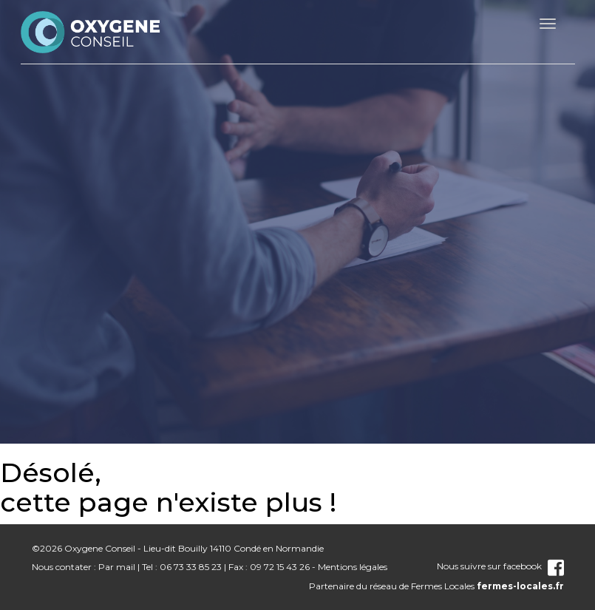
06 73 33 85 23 (191, 566)
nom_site (91, 32)
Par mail (116, 566)
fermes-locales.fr (520, 586)
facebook (533, 566)
